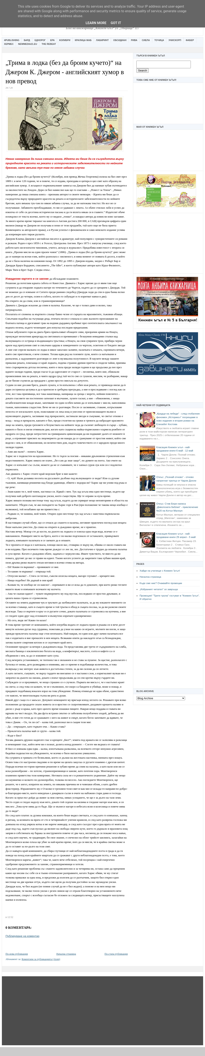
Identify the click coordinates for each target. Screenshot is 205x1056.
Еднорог (40, 40)
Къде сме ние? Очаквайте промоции (161, 583)
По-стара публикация (116, 953)
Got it (116, 23)
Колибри (64, 40)
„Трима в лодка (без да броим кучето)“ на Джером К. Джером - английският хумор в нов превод (65, 72)
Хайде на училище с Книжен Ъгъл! (160, 570)
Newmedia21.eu (27, 44)
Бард (27, 40)
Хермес (9, 44)
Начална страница (150, 576)
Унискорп (175, 40)
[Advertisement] (168, 242)
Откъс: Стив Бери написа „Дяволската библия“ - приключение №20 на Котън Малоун (177, 507)
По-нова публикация (17, 953)
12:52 (10, 917)
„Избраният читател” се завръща (159, 589)
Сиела (146, 40)
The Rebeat (49, 44)
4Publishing (11, 40)
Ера (52, 40)
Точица (159, 40)
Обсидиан (119, 40)
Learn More (96, 23)
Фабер (190, 40)
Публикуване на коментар (22, 936)
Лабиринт (102, 40)
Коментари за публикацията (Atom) (41, 959)
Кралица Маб (83, 40)
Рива (134, 40)
